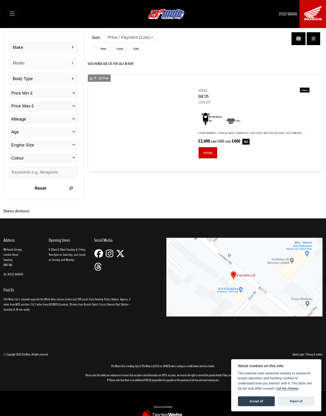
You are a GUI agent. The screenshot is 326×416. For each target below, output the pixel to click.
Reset (54, 188)
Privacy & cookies (314, 354)
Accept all (256, 401)
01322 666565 (288, 14)
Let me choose (287, 389)
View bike (208, 153)
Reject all (296, 401)
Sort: (96, 37)
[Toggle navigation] (12, 14)
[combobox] (43, 47)
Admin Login (298, 354)
